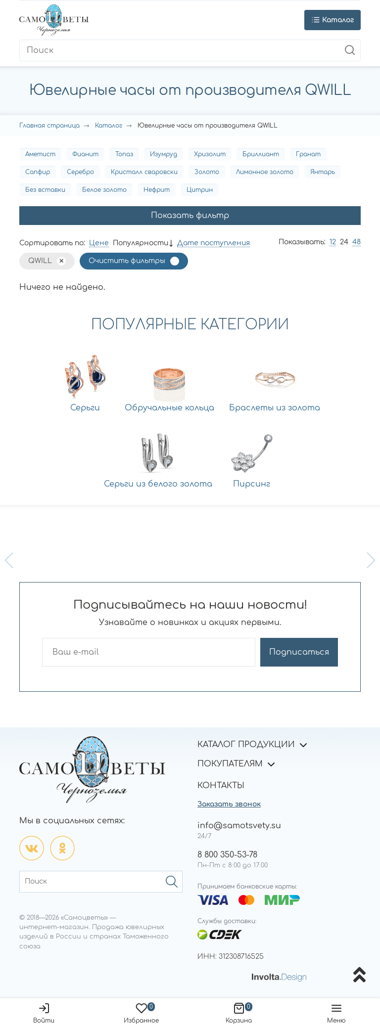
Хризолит (210, 154)
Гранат (308, 154)
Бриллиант (260, 154)
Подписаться (299, 652)
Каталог (108, 125)
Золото (206, 172)
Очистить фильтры (127, 261)
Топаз (124, 154)
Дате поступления (213, 243)
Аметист (40, 154)
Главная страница (49, 125)
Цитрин (200, 189)
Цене (99, 243)
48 (356, 242)
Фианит (85, 154)
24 (344, 242)
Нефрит (156, 189)
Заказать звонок (229, 804)
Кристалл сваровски (144, 172)
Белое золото (104, 189)
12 (333, 242)
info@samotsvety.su (239, 825)
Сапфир (37, 172)
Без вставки (45, 189)
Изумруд (163, 154)
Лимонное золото (264, 172)
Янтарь (322, 172)
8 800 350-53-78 (227, 854)
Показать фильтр (190, 215)
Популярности (140, 243)
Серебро (80, 172)
